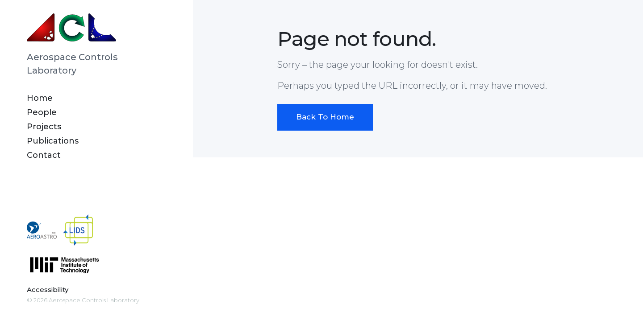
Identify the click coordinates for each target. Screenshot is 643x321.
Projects (44, 127)
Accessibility (47, 289)
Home (40, 98)
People (42, 112)
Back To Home (325, 116)
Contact (44, 155)
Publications (53, 141)
